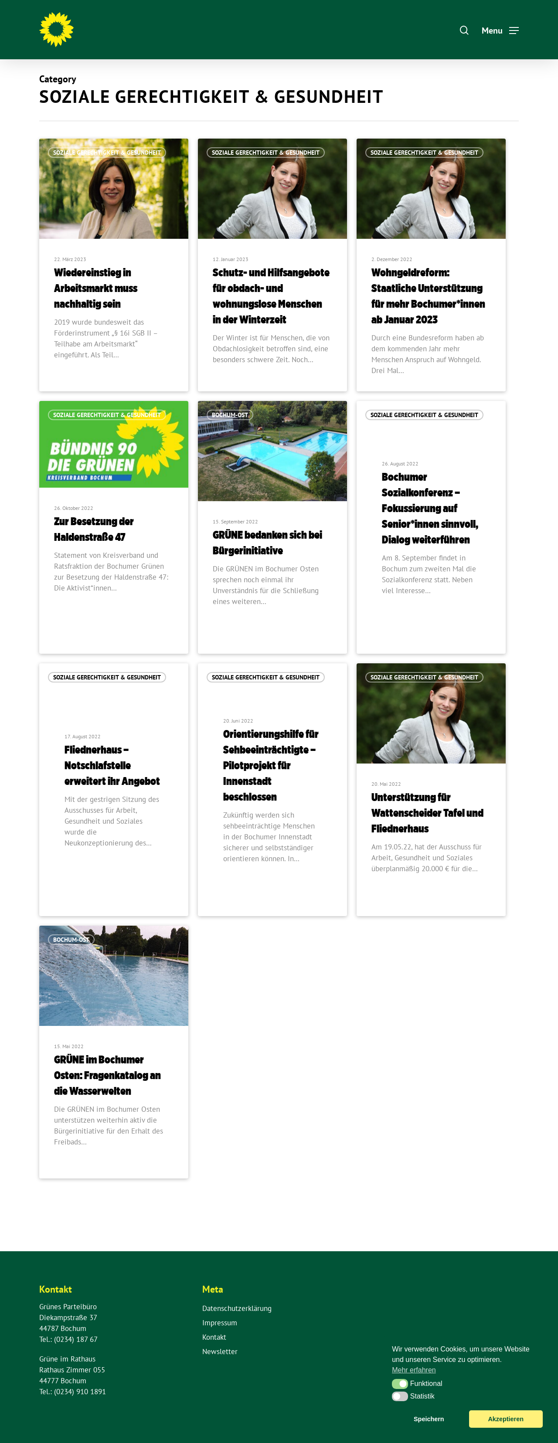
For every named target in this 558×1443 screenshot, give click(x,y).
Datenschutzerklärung (237, 1308)
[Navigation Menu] (500, 29)
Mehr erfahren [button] (414, 1370)
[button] (400, 1384)
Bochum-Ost (230, 417)
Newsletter (220, 1351)
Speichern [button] (429, 1419)
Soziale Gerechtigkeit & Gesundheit (107, 152)
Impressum (219, 1323)
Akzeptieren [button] (506, 1419)
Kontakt (214, 1337)
